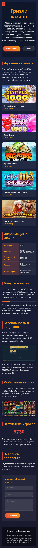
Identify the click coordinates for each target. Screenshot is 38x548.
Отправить (12, 515)
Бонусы (29, 49)
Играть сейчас (12, 48)
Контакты (27, 535)
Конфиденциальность (23, 531)
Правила (9, 531)
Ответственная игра (14, 535)
